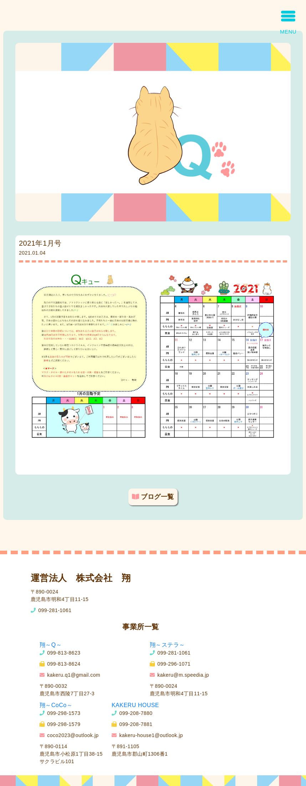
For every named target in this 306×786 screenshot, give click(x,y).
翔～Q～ (51, 645)
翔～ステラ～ (167, 645)
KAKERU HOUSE (135, 705)
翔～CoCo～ (56, 705)
